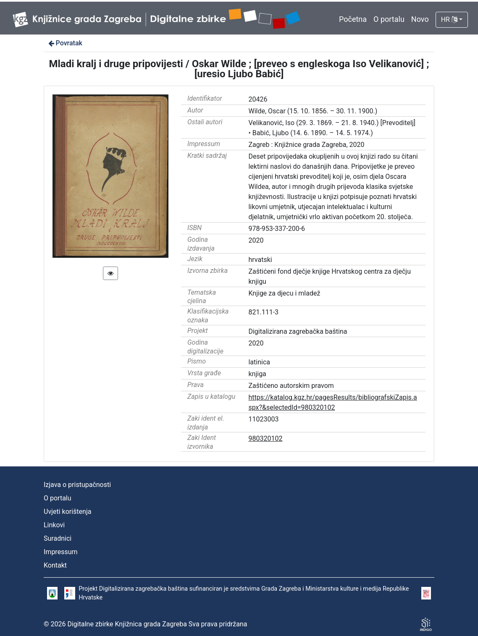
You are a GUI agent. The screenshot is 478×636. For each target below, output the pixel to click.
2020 (255, 240)
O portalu (388, 19)
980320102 (265, 438)
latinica (259, 362)
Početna (353, 19)
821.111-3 (263, 312)
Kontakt (55, 565)
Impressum (61, 552)
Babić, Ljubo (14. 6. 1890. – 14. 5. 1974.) (312, 133)
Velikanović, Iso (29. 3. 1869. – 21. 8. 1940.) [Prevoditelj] (331, 123)
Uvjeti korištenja (67, 512)
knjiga (257, 374)
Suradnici (57, 538)
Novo (420, 19)
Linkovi (54, 525)
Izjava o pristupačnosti (77, 485)
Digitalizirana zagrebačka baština (297, 331)
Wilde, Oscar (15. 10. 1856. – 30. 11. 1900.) (312, 111)
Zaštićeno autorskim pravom (291, 386)
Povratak (64, 43)
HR (449, 20)
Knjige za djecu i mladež (284, 293)
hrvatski (260, 260)
